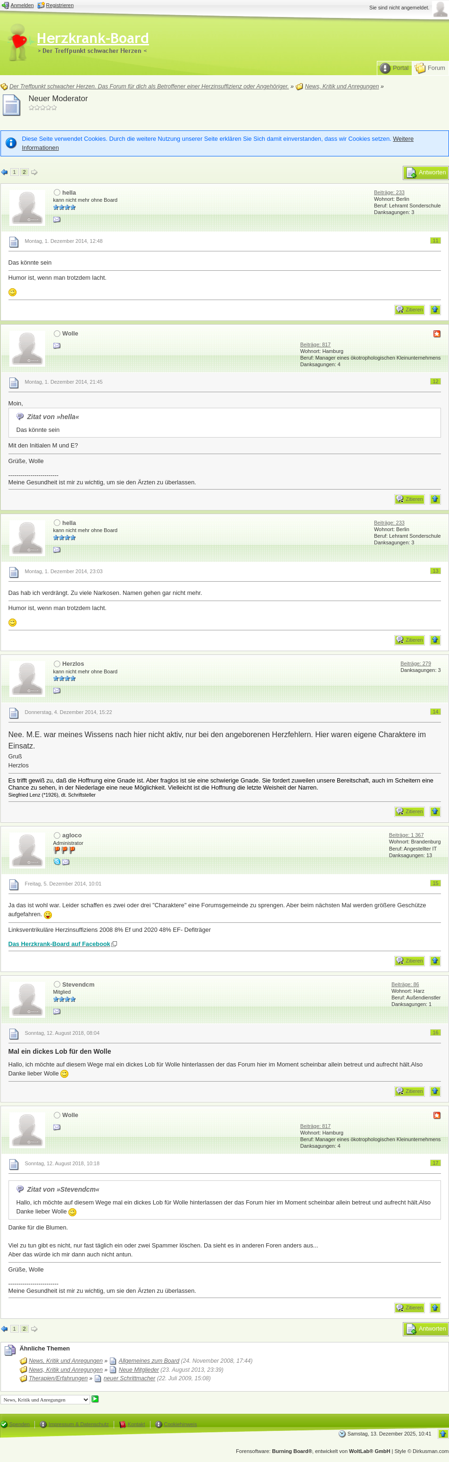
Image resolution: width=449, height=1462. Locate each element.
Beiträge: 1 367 (406, 835)
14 (435, 711)
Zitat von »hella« (53, 417)
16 (435, 1032)
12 (435, 381)
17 (435, 1163)
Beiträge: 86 (405, 984)
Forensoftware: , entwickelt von (313, 1451)
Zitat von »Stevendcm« (63, 1189)
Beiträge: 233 (389, 192)
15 (435, 883)
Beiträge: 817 (315, 344)
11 (435, 240)
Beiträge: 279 (415, 663)
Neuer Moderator (58, 98)
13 (435, 571)
